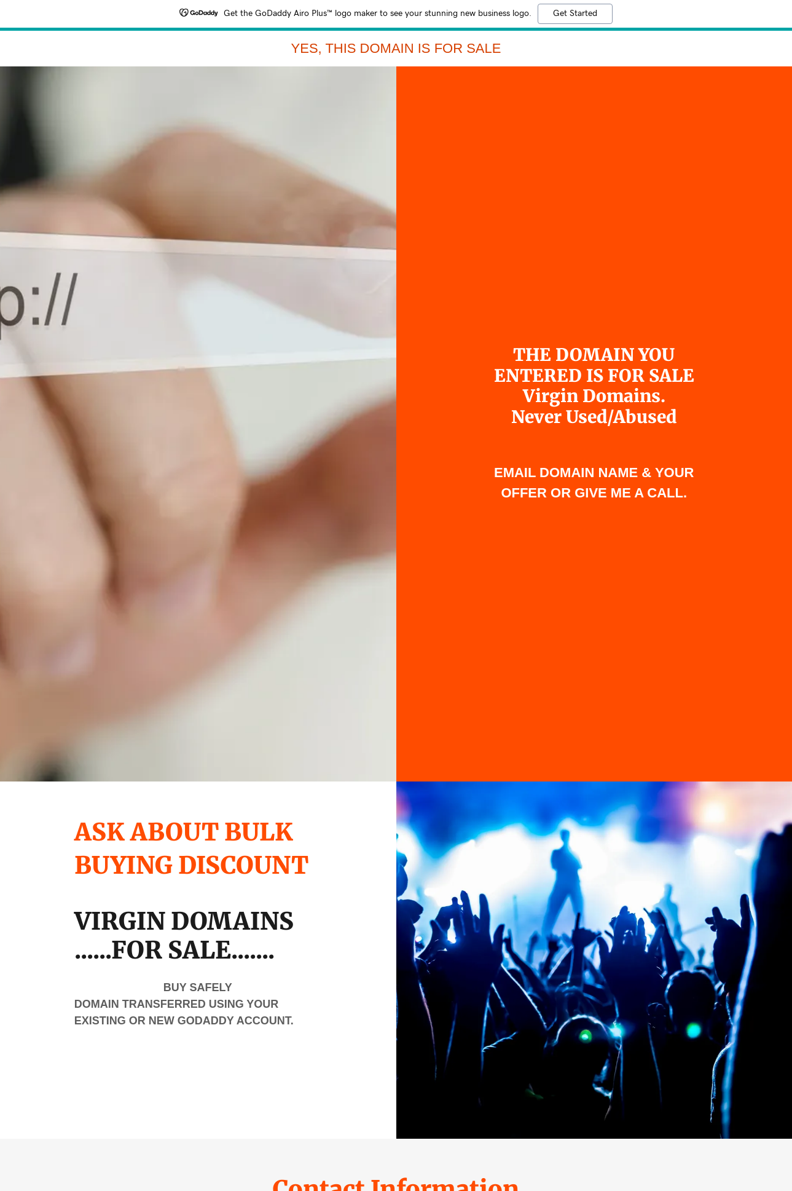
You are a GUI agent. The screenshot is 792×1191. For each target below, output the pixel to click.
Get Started (575, 13)
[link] (396, 49)
